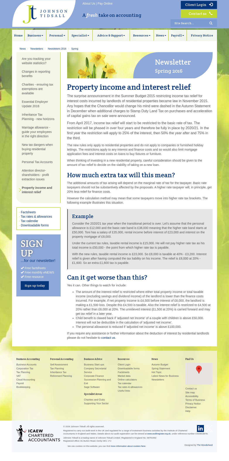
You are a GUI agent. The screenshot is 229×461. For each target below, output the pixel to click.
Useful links (124, 390)
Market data (124, 376)
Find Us (189, 359)
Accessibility (191, 396)
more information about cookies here (128, 446)
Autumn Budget (160, 364)
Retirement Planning (61, 376)
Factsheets (28, 212)
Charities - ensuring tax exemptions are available (37, 89)
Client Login (199, 4)
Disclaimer (191, 407)
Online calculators (127, 379)
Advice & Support (111, 35)
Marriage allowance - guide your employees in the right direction (37, 132)
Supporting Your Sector (96, 403)
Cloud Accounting (25, 379)
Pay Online (104, 3)
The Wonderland (205, 445)
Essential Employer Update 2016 (35, 104)
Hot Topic (157, 372)
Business (35, 35)
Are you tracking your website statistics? (36, 61)
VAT (18, 376)
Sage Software (92, 387)
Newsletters (37, 48)
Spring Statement (161, 368)
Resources (141, 35)
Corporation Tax (24, 368)
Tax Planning (23, 372)
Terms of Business (195, 400)
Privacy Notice (202, 35)
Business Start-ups (94, 364)
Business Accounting (28, 359)
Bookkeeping (23, 387)
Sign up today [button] (35, 285)
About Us (88, 3)
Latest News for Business (165, 376)
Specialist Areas (93, 394)
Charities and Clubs (94, 399)
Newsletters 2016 (57, 48)
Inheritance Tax (58, 372)
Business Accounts (26, 364)
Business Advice (93, 359)
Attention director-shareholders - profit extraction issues (35, 175)
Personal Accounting (61, 359)
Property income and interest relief (37, 190)
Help (187, 411)
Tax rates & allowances (36, 216)
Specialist (80, 35)
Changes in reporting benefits (36, 74)
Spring (74, 48)
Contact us (201, 13)
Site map (190, 392)
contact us (108, 337)
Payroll (177, 35)
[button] (199, 370)
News (161, 35)
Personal (57, 35)
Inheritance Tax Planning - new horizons (38, 117)
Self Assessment (59, 364)
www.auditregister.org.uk (159, 433)
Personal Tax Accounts (37, 162)
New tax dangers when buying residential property (37, 149)
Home (18, 35)
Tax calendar (29, 221)
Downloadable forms (35, 225)
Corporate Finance (94, 376)
